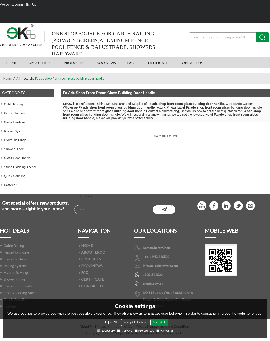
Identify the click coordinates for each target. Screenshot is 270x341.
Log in (19, 4)
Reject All (110, 322)
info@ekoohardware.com (160, 266)
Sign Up (30, 4)
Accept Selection (135, 322)
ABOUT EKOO (40, 62)
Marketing (164, 330)
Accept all (159, 322)
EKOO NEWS (105, 62)
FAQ (130, 62)
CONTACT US (191, 62)
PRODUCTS (73, 62)
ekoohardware (153, 284)
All (18, 78)
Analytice (125, 330)
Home (7, 78)
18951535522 (153, 275)
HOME (11, 62)
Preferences (144, 330)
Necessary (106, 330)
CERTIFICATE (157, 62)
